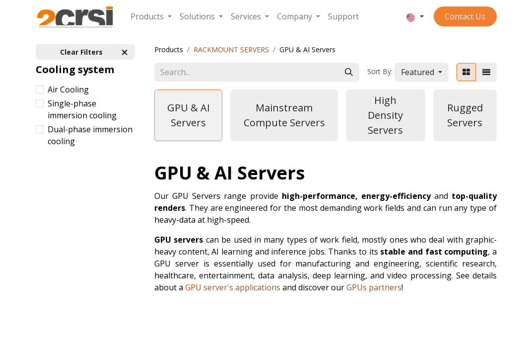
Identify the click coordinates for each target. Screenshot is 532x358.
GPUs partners (373, 287)
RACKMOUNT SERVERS (231, 49)
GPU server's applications (232, 287)
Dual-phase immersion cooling (90, 135)
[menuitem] (151, 16)
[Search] (348, 72)
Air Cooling (68, 89)
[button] (422, 72)
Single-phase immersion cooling (82, 109)
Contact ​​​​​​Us (465, 16)
